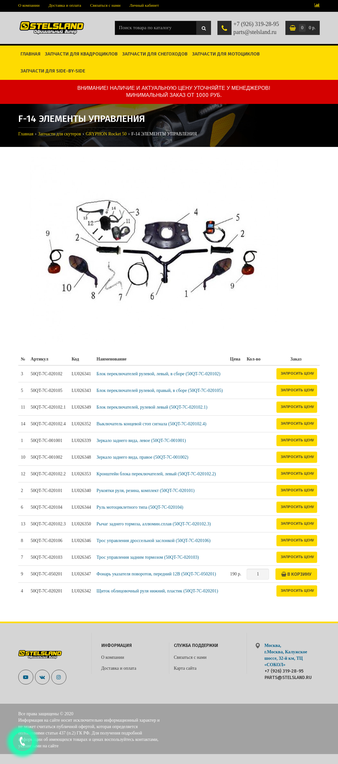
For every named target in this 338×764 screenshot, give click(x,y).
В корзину (296, 574)
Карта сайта (185, 668)
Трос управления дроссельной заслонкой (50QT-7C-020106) (153, 540)
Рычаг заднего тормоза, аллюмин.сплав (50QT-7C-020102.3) (154, 524)
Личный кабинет (144, 5)
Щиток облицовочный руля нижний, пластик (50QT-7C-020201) (157, 591)
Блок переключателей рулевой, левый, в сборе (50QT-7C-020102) (158, 373)
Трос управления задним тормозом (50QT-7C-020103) (148, 557)
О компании (28, 5)
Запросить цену (297, 373)
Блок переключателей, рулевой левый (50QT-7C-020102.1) (152, 407)
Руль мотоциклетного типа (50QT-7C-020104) (140, 507)
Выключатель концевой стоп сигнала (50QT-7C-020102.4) (151, 423)
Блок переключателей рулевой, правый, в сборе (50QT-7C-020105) (160, 390)
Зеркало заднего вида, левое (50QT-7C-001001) (141, 440)
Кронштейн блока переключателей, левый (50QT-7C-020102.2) (156, 473)
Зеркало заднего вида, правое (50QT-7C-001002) (142, 457)
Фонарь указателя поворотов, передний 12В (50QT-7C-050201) (156, 574)
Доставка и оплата (64, 5)
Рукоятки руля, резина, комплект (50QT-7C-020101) (146, 490)
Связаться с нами (105, 5)
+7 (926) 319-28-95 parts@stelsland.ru (256, 28)
